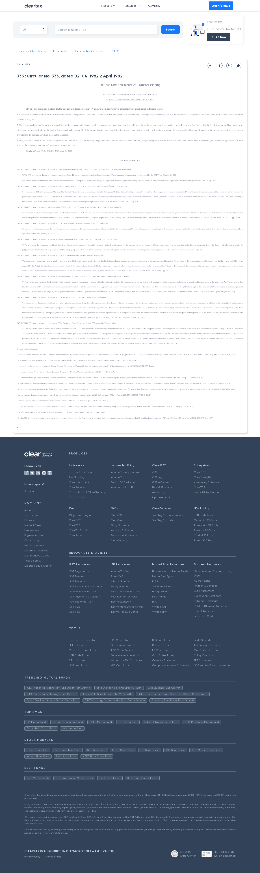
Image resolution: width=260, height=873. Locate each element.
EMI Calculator (77, 645)
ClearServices (77, 487)
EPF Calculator (202, 660)
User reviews (31, 530)
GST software (160, 482)
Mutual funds (76, 497)
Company (156, 5)
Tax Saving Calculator (207, 645)
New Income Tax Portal (124, 596)
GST (154, 472)
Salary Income (119, 586)
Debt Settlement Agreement (211, 606)
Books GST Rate (204, 540)
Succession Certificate (207, 595)
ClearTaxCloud (78, 530)
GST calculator (78, 665)
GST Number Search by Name (212, 665)
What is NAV (159, 611)
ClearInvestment (79, 482)
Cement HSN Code (205, 520)
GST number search (123, 645)
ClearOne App (119, 540)
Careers (29, 520)
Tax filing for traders (164, 520)
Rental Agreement (205, 611)
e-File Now (218, 37)
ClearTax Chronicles (36, 550)
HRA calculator (161, 640)
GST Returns (76, 576)
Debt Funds (159, 596)
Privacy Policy (32, 856)
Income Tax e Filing (80, 472)
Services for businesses (125, 535)
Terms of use (54, 856)
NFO (154, 601)
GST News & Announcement (86, 586)
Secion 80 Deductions (124, 482)
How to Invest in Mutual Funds (170, 571)
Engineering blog (34, 535)
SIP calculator (77, 660)
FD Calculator (160, 650)
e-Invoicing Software (206, 482)
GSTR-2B (74, 606)
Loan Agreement (204, 590)
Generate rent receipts (125, 655)
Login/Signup (221, 5)
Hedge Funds (160, 591)
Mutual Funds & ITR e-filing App (87, 492)
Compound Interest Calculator (170, 665)
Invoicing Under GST (81, 601)
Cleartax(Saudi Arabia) (38, 565)
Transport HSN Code (206, 525)
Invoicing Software (122, 530)
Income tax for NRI (122, 487)
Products (108, 5)
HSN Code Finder (204, 515)
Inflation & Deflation (206, 585)
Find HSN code (202, 640)
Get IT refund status (206, 650)
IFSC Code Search (122, 650)
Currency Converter (164, 660)
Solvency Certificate (206, 600)
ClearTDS (199, 487)
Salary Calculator (204, 655)
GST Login (158, 477)
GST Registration (79, 571)
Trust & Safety (32, 560)
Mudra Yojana (202, 580)
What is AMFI (160, 606)
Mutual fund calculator (82, 650)
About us (29, 510)
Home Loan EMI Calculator (126, 660)
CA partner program (81, 515)
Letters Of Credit (204, 616)
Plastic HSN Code (204, 530)
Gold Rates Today (163, 655)
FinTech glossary (34, 545)
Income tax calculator (82, 640)
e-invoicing (159, 492)
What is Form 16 (120, 581)
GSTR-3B (74, 611)
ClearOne (116, 520)
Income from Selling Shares (127, 606)
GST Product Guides (36, 555)
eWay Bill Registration (207, 492)
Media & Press (32, 525)
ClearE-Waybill (202, 477)
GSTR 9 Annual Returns (82, 591)
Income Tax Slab (121, 571)
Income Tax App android (125, 472)
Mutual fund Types (163, 576)
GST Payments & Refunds (84, 596)
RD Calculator (160, 645)
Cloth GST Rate (203, 535)
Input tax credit (161, 497)
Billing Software (120, 525)
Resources (132, 5)
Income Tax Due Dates (124, 611)
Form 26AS (117, 576)
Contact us (31, 515)
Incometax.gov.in (121, 601)
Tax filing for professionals (167, 515)
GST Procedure (78, 581)
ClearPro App (77, 535)
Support (29, 491)
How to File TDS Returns (125, 591)
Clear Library (31, 540)
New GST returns (162, 487)
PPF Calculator (120, 640)
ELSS (155, 581)
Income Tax (117, 477)
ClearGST (199, 472)
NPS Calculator (120, 665)
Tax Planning (76, 477)
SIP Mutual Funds (162, 586)
